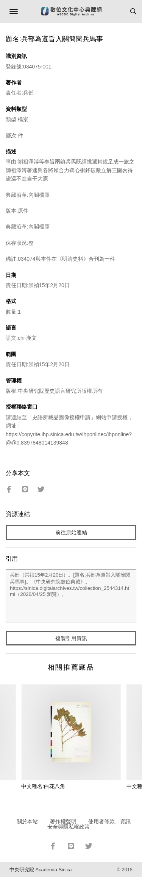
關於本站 (27, 821)
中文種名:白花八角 (43, 786)
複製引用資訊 (71, 638)
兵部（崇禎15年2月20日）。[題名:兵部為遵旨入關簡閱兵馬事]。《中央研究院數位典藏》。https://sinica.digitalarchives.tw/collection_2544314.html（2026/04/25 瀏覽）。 (71, 595)
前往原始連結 (71, 532)
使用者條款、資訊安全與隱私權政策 (89, 824)
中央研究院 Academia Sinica (40, 869)
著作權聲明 (63, 821)
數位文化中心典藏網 (71, 11)
